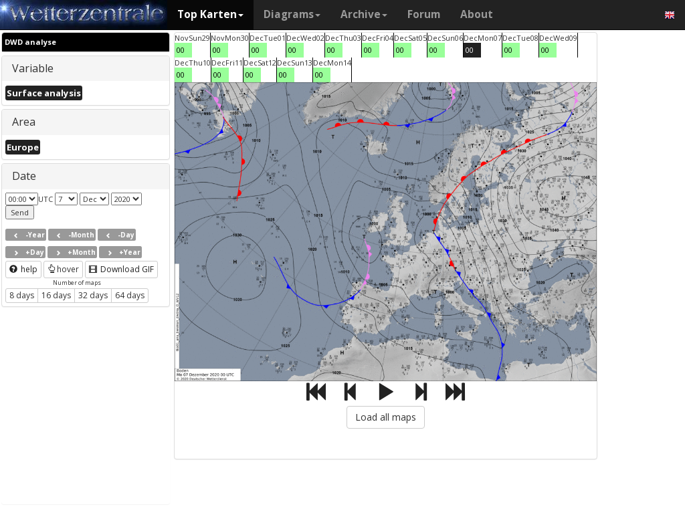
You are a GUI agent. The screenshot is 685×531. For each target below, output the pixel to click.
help (23, 269)
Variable (33, 68)
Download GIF (121, 269)
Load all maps (385, 417)
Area (23, 121)
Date (24, 176)
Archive (363, 14)
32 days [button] (93, 295)
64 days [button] (129, 295)
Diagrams (292, 14)
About (476, 14)
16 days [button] (56, 295)
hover (63, 269)
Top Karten (210, 14)
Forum (423, 14)
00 (181, 50)
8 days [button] (21, 295)
